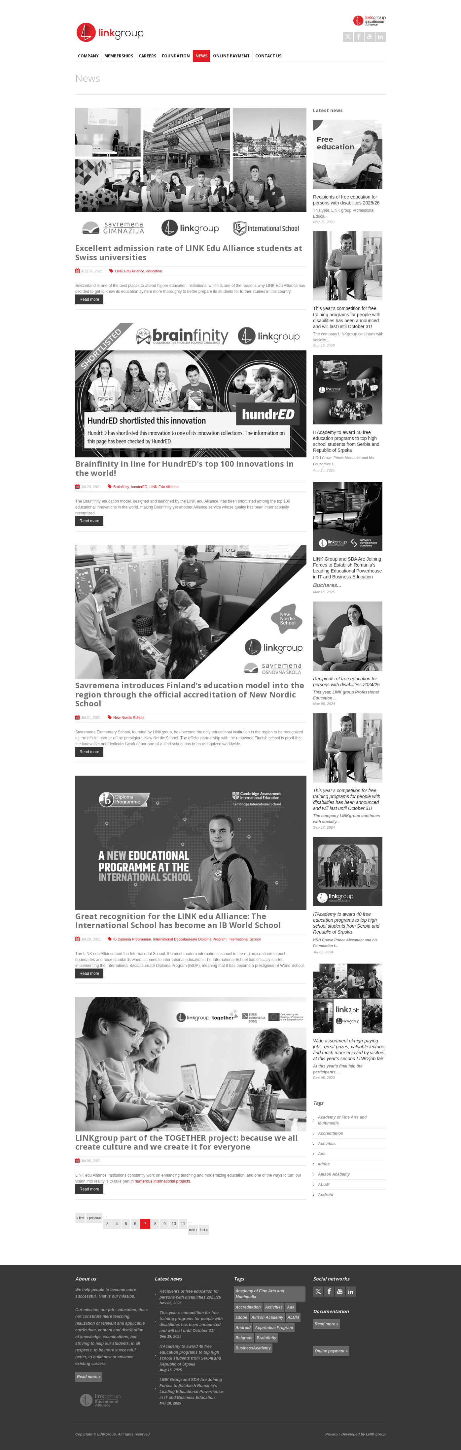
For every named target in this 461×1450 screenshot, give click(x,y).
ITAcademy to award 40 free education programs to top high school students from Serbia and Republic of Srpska (190, 1355)
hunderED (139, 487)
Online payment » (331, 1351)
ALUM (324, 1184)
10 (174, 1223)
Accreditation (330, 1133)
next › (193, 1230)
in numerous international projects (160, 1181)
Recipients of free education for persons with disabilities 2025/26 (190, 1294)
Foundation (176, 56)
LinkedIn (380, 37)
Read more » (89, 1376)
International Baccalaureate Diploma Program (190, 939)
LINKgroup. (107, 1434)
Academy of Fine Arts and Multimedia (342, 1120)
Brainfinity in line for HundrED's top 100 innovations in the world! (184, 468)
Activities (327, 1143)
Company (88, 56)
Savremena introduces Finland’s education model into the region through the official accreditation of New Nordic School (189, 694)
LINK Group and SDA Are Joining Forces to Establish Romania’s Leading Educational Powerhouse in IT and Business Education (191, 1388)
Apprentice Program (274, 1327)
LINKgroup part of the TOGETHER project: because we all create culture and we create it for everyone (186, 1142)
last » (204, 1230)
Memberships (118, 56)
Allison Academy (334, 1174)
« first (80, 1218)
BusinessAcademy (253, 1348)
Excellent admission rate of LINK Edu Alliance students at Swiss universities (188, 252)
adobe (324, 1164)
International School (245, 939)
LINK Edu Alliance (129, 271)
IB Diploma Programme (132, 939)
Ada (322, 1154)
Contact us (268, 56)
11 (183, 1223)
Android (325, 1194)
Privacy (331, 1434)
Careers (147, 56)
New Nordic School (128, 718)
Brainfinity (121, 487)
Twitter (348, 37)
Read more (89, 299)
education (154, 271)
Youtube (370, 37)
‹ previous (94, 1218)
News (201, 56)
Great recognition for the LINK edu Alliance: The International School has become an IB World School (178, 920)
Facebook (359, 37)
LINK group (376, 1434)
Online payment (231, 56)
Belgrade (243, 1338)
